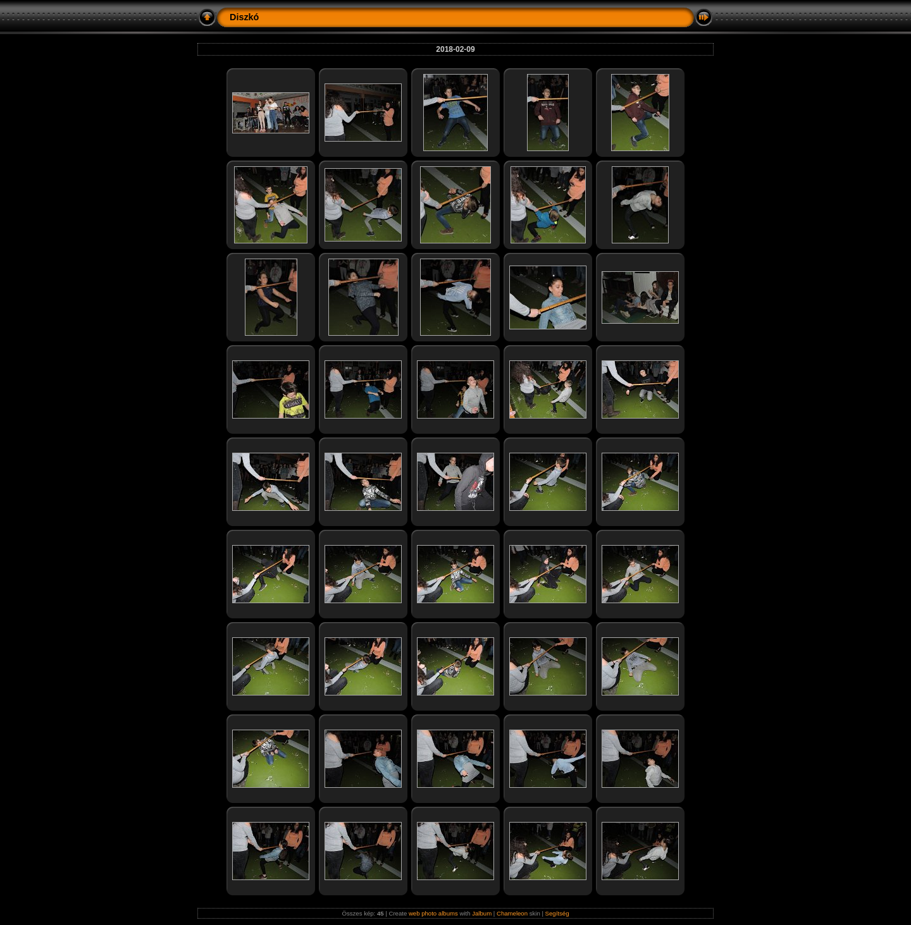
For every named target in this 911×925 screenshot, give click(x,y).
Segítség (557, 913)
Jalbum (482, 913)
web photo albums (433, 913)
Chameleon (512, 913)
